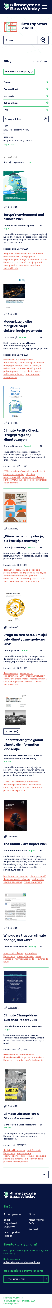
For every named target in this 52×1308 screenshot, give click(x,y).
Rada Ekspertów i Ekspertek (10, 1223)
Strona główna (12, 1214)
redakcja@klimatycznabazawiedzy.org (21, 1262)
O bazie (33, 1214)
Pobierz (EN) (12, 731)
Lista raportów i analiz (12, 1234)
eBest (16, 1303)
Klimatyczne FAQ (36, 1221)
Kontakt (33, 1229)
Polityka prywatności (13, 1297)
